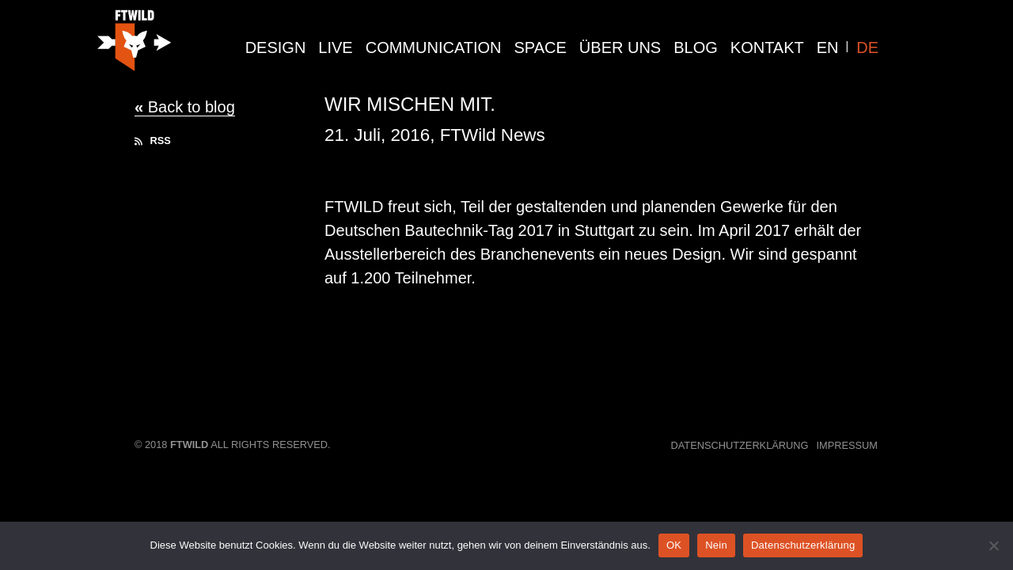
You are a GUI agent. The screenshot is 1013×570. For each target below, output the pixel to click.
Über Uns (620, 47)
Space (540, 47)
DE (867, 47)
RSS (153, 140)
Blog (695, 47)
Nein (716, 545)
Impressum (847, 445)
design (275, 47)
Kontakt (767, 47)
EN (828, 47)
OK (673, 545)
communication (434, 47)
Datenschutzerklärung (740, 445)
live (335, 47)
